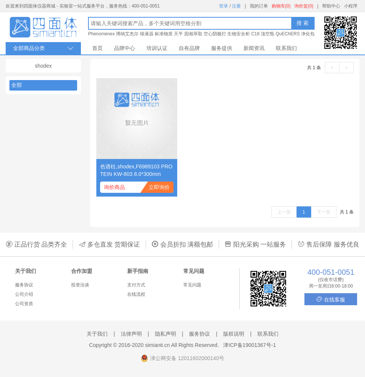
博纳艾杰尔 (127, 33)
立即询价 (159, 187)
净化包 (308, 33)
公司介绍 (24, 294)
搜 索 (303, 23)
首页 (97, 48)
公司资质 (24, 303)
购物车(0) (281, 6)
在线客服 (330, 299)
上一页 (284, 212)
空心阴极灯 (215, 33)
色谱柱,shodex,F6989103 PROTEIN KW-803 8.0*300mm (136, 170)
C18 (255, 33)
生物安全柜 (238, 33)
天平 (178, 33)
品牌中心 (124, 48)
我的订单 (259, 6)
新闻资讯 (254, 48)
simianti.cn (157, 345)
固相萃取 (193, 33)
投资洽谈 (80, 285)
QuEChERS (287, 33)
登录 (223, 6)
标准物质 (164, 33)
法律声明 (131, 334)
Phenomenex (101, 33)
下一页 (323, 212)
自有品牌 (189, 48)
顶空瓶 (267, 33)
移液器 (147, 33)
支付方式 (136, 285)
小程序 (350, 6)
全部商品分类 (43, 48)
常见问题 (192, 285)
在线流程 (136, 294)
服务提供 (221, 48)
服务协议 (24, 285)
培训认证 (156, 48)
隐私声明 (165, 334)
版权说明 (233, 334)
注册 (236, 6)
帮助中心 (331, 6)
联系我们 (286, 48)
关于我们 (97, 334)
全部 (16, 85)
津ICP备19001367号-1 (249, 345)
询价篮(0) (303, 6)
